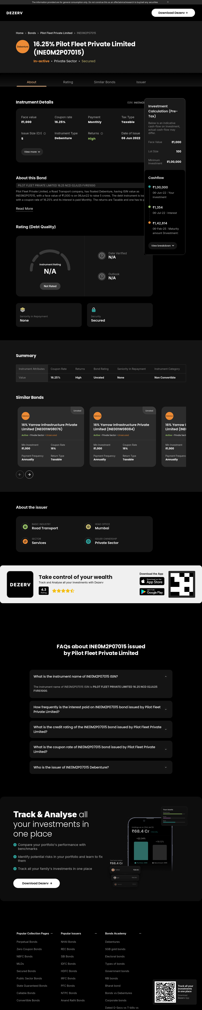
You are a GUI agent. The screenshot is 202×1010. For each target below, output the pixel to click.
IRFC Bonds (68, 977)
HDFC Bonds (69, 970)
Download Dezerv (173, 13)
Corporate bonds (115, 999)
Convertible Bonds (28, 999)
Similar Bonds (104, 82)
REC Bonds (68, 948)
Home (19, 33)
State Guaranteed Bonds (32, 984)
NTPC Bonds (69, 992)
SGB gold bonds (115, 948)
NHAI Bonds (68, 940)
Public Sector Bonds (29, 977)
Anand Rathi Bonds (73, 999)
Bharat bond (112, 984)
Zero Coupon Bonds (29, 948)
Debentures (112, 940)
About (31, 82)
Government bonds (117, 970)
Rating (68, 82)
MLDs (20, 962)
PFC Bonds (68, 984)
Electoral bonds (115, 955)
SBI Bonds (67, 955)
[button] (35, 932)
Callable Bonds (26, 992)
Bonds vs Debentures (118, 992)
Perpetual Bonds (27, 940)
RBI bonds (111, 977)
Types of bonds (115, 962)
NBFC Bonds (25, 955)
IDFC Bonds (68, 962)
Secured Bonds (26, 970)
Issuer (141, 82)
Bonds (32, 33)
